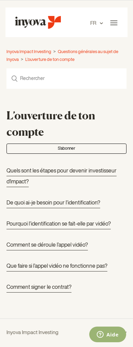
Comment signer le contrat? (38, 287)
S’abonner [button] (66, 149)
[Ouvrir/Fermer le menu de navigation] (114, 23)
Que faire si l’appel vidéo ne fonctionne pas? (56, 266)
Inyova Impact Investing (28, 52)
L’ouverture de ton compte (50, 59)
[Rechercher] (66, 78)
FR (93, 23)
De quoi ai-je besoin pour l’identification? (53, 203)
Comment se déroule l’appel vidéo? (47, 245)
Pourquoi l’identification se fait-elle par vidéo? (58, 224)
